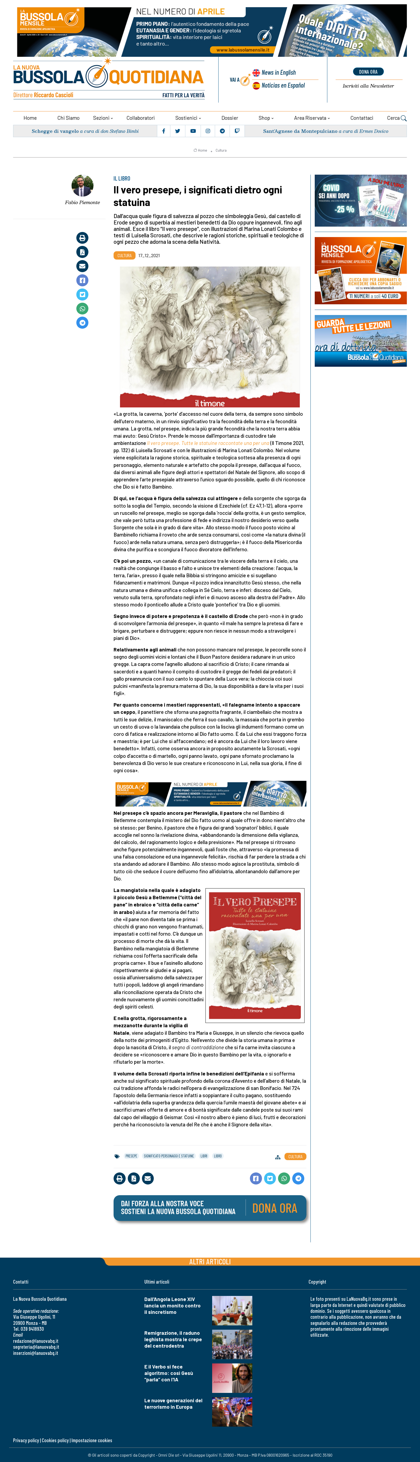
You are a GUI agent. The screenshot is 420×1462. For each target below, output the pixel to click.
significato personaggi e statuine (169, 1155)
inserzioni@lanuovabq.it (35, 1352)
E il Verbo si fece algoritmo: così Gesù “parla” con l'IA (168, 1372)
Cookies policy (55, 1440)
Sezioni (101, 117)
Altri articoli (210, 1261)
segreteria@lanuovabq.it (36, 1346)
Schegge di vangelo (55, 130)
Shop (264, 117)
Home (30, 117)
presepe (131, 1155)
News (278, 72)
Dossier (230, 117)
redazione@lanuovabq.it (35, 1340)
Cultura (221, 150)
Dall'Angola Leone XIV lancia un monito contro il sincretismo (172, 1305)
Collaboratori (140, 117)
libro (218, 1155)
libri (204, 1155)
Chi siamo (68, 117)
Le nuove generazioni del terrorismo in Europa (173, 1403)
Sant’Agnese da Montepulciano (300, 130)
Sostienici (186, 117)
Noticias (283, 85)
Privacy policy (26, 1440)
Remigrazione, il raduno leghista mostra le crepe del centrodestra (173, 1338)
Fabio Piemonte (82, 201)
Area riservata (310, 117)
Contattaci (361, 117)
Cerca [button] (397, 118)
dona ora (368, 71)
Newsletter (368, 85)
